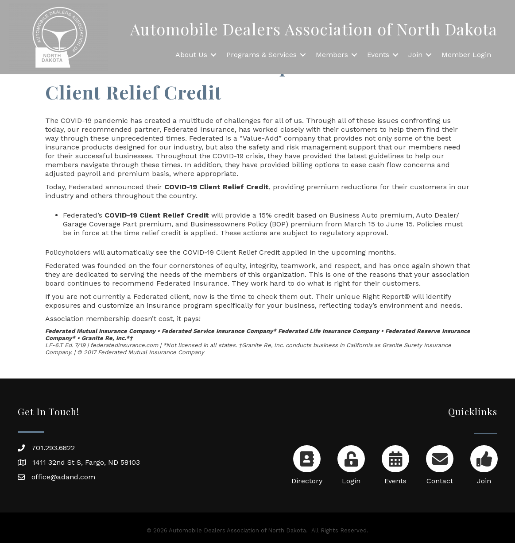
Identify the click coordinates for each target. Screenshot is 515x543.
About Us (191, 54)
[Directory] (307, 463)
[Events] (395, 463)
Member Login (466, 54)
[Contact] (439, 463)
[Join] (484, 463)
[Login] (351, 463)
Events (378, 54)
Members (332, 54)
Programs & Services (261, 54)
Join (415, 54)
